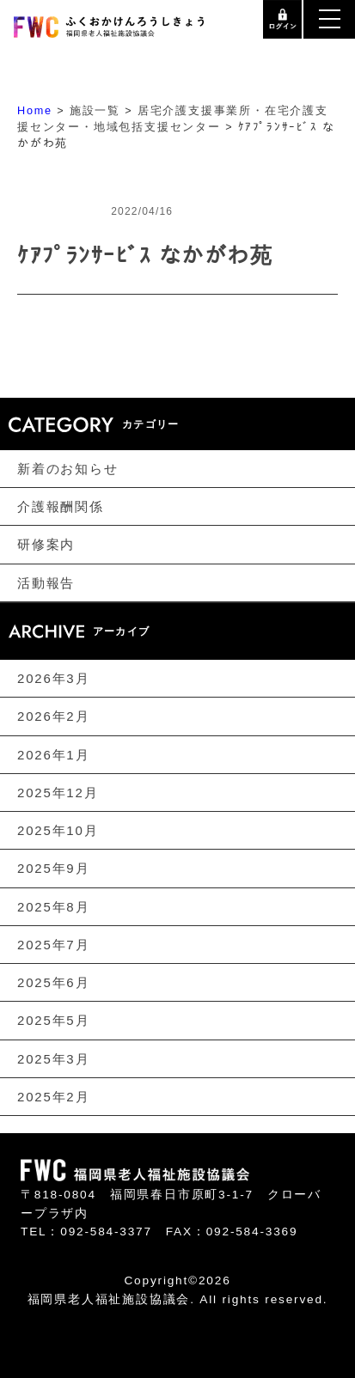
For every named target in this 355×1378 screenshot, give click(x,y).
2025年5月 (53, 1020)
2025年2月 (53, 1096)
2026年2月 (53, 716)
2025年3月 (53, 1059)
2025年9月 (53, 868)
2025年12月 (57, 792)
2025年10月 (57, 830)
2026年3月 (53, 678)
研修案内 (46, 544)
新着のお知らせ (68, 468)
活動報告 (46, 582)
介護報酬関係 (60, 506)
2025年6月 (53, 982)
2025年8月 (53, 906)
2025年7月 (53, 944)
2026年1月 (53, 754)
